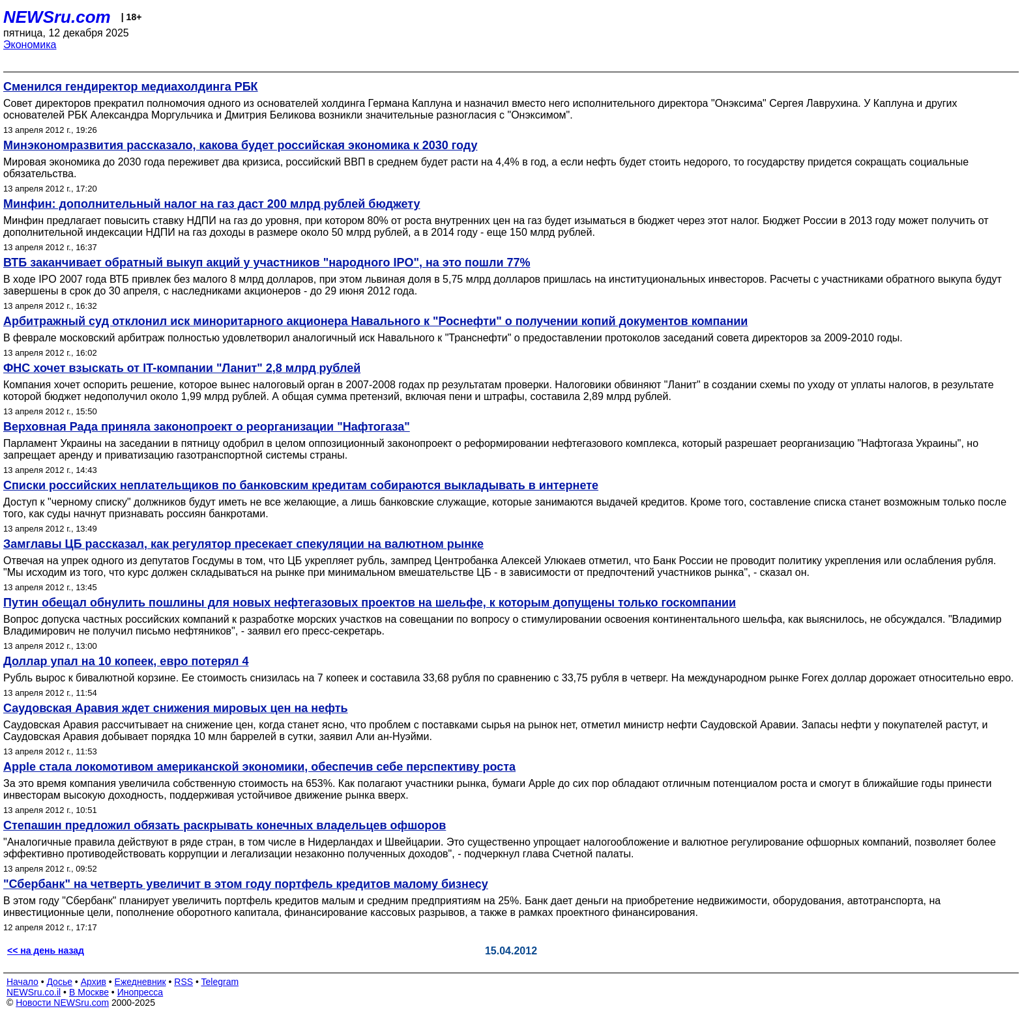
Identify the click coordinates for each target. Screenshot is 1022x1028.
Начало (22, 982)
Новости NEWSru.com (62, 1002)
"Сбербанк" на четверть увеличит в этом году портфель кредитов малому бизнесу (245, 884)
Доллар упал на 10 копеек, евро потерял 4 (125, 661)
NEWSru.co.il (34, 992)
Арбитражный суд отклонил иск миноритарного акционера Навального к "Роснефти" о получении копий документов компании (375, 321)
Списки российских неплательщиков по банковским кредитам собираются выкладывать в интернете (300, 485)
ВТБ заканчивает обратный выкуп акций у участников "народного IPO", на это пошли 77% (267, 262)
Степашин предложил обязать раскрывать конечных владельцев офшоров (224, 825)
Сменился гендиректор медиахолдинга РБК (130, 86)
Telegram (220, 982)
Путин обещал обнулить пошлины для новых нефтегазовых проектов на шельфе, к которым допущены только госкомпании (369, 602)
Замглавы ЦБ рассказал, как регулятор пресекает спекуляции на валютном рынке (243, 543)
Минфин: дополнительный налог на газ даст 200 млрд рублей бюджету (211, 203)
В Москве (89, 992)
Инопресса (140, 992)
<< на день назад (45, 950)
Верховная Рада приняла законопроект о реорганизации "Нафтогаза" (206, 426)
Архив (93, 982)
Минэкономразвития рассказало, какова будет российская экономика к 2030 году (240, 145)
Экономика (30, 44)
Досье (59, 982)
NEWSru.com (57, 17)
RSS (183, 982)
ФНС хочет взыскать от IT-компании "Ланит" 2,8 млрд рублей (181, 368)
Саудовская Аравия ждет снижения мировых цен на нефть (175, 708)
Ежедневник (140, 982)
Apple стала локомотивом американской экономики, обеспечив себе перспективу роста (259, 766)
